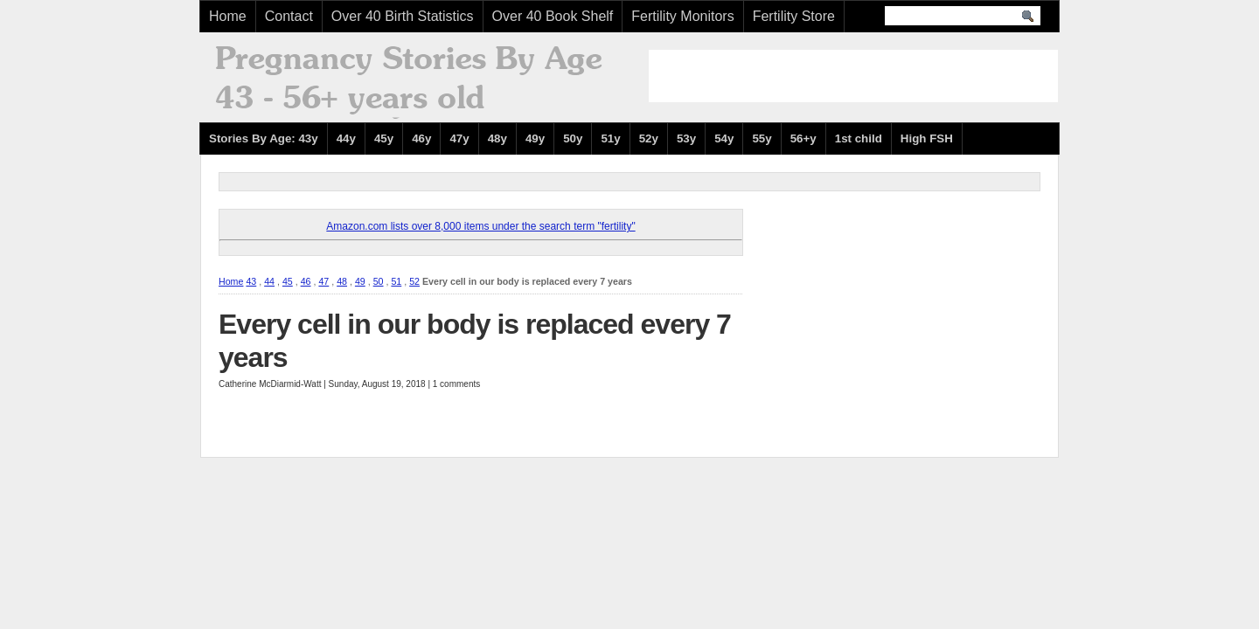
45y (383, 138)
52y (648, 138)
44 (269, 281)
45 (287, 281)
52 (414, 281)
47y (459, 138)
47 (323, 281)
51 (396, 281)
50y (572, 138)
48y (497, 138)
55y (761, 138)
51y (610, 138)
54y (724, 138)
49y (535, 138)
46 (306, 281)
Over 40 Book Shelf (553, 16)
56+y (803, 138)
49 (360, 281)
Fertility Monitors (682, 16)
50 (378, 281)
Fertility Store (794, 16)
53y (686, 138)
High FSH (927, 138)
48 (342, 281)
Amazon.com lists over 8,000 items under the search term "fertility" (480, 226)
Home (228, 16)
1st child (858, 138)
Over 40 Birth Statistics (402, 16)
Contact (289, 16)
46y (421, 138)
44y (346, 138)
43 (251, 281)
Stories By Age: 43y (263, 138)
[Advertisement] (853, 76)
